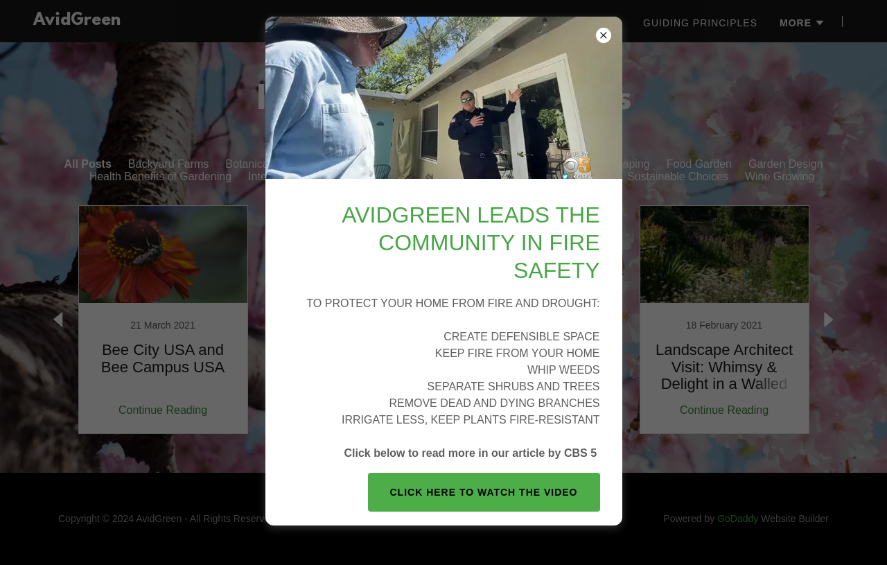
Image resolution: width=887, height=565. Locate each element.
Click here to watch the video (484, 492)
